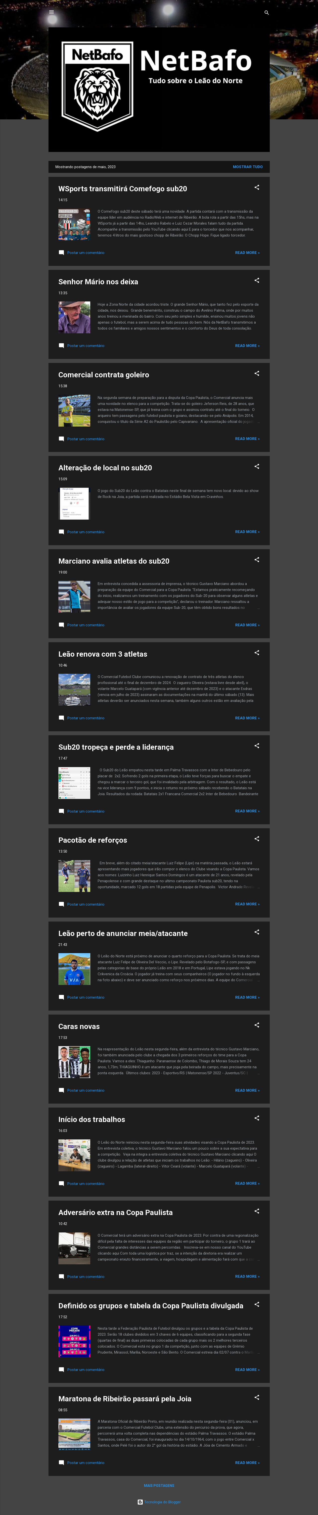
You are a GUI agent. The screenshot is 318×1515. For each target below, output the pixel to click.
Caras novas (79, 1026)
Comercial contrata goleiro (103, 374)
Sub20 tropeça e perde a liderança (116, 747)
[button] (257, 188)
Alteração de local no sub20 (105, 467)
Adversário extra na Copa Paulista (115, 1212)
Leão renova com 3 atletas (102, 654)
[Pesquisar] (267, 13)
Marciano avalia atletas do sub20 (114, 561)
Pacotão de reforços (92, 840)
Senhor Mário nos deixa (98, 281)
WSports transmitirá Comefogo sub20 (122, 188)
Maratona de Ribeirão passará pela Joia (124, 1398)
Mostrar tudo (248, 167)
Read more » (247, 252)
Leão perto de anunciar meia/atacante (123, 933)
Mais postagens (159, 1486)
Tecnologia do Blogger (159, 1502)
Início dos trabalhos (91, 1119)
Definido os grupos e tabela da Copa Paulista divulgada (150, 1305)
